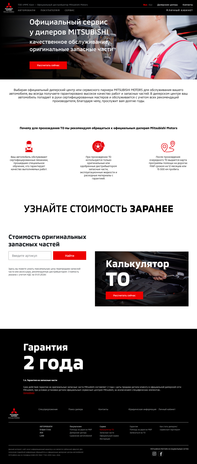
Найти (69, 255)
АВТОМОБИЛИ (27, 10)
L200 (42, 436)
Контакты (188, 4)
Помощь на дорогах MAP (81, 429)
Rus (145, 4)
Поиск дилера (75, 409)
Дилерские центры (167, 4)
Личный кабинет (167, 409)
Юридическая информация (142, 409)
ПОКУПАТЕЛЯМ (50, 10)
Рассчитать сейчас (48, 65)
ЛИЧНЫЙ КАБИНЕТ (181, 10)
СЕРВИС (70, 10)
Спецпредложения (48, 409)
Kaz (150, 4)
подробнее (28, 392)
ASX (41, 433)
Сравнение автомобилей (81, 436)
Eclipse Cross (45, 429)
